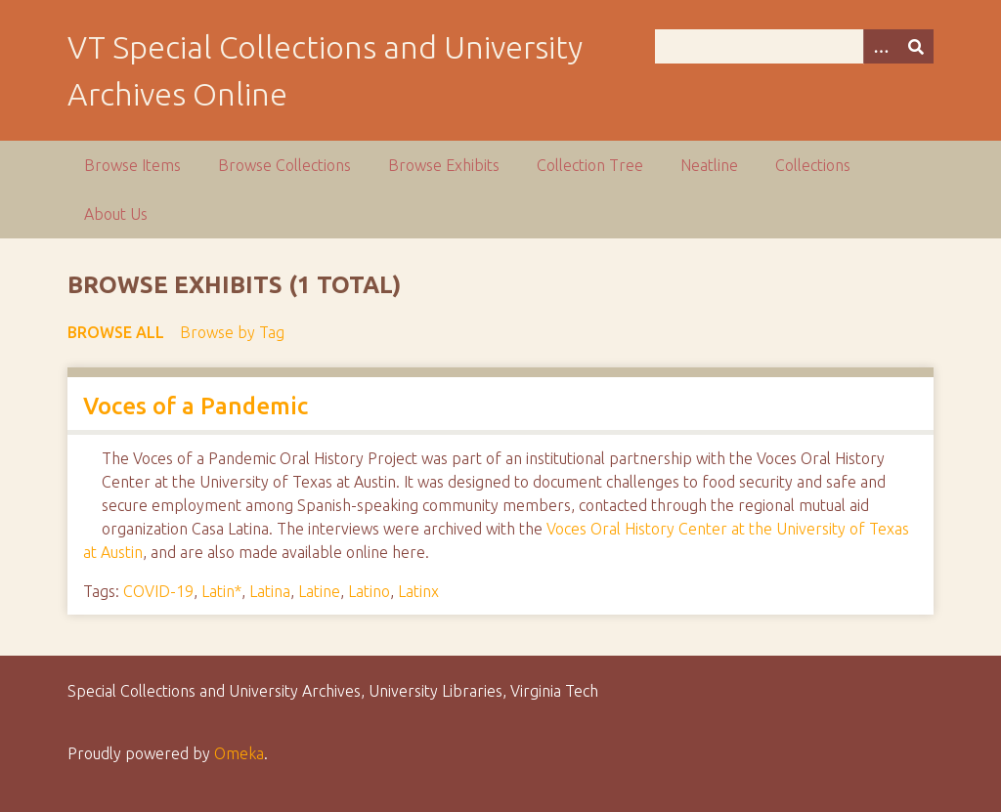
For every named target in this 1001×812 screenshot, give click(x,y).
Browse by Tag (232, 332)
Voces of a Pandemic (195, 406)
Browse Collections (284, 165)
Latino (369, 591)
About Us (116, 214)
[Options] (880, 46)
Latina (269, 591)
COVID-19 (158, 591)
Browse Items (132, 165)
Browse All (115, 332)
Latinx (418, 591)
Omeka (239, 753)
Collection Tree (590, 165)
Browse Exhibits (444, 165)
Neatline (709, 165)
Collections (812, 165)
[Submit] (916, 46)
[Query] (794, 46)
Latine (319, 591)
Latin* (221, 591)
